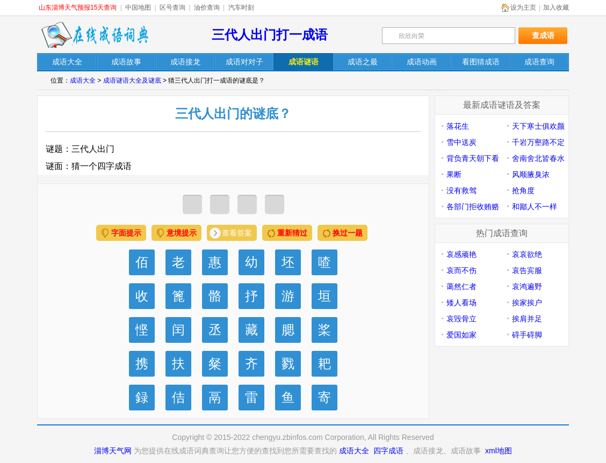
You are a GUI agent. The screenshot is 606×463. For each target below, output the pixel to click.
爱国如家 (461, 334)
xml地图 (498, 450)
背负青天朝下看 (472, 158)
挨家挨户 (527, 302)
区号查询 (172, 7)
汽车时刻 (241, 7)
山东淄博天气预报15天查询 (78, 7)
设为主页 (523, 7)
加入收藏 (556, 7)
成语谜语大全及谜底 (132, 80)
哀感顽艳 (461, 254)
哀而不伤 (461, 270)
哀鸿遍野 (527, 286)
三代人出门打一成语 (270, 34)
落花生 (457, 126)
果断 (453, 174)
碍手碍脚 (527, 334)
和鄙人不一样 (534, 206)
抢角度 (523, 190)
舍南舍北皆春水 (538, 158)
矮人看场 (461, 302)
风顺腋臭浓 (531, 174)
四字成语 (388, 450)
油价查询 (207, 7)
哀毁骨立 (461, 318)
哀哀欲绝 (527, 254)
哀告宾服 (527, 270)
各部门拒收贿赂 (472, 206)
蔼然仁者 (461, 286)
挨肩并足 (527, 318)
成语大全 (83, 80)
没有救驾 (461, 190)
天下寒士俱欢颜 (538, 126)
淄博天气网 (113, 450)
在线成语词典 (94, 35)
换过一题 (348, 233)
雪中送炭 (461, 142)
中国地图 (138, 7)
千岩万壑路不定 (538, 142)
